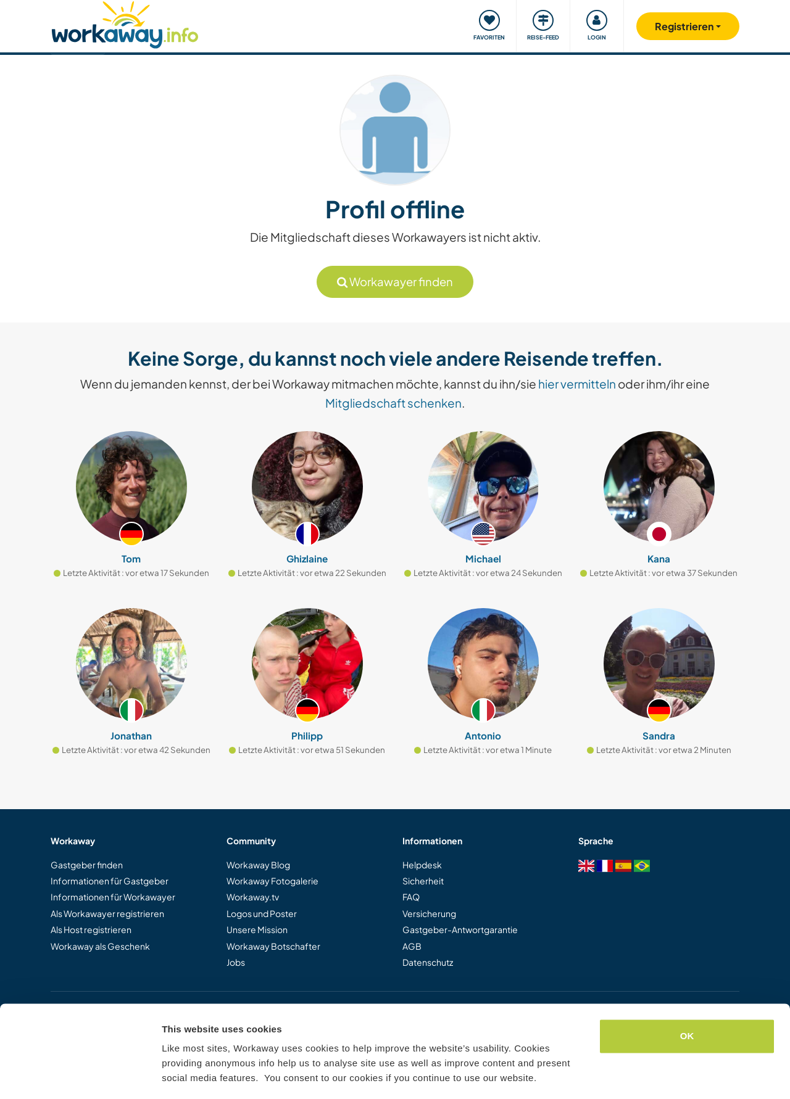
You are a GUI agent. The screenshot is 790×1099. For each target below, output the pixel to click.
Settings (180, 1074)
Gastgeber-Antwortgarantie (460, 929)
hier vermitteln (577, 383)
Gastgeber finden (87, 864)
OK (687, 999)
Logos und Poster (262, 913)
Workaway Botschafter (273, 946)
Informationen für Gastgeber (109, 880)
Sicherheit (423, 880)
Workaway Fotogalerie (272, 880)
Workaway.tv (253, 896)
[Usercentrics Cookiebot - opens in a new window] (80, 1075)
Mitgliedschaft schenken (393, 402)
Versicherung (429, 913)
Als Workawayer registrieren (107, 913)
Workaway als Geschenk (100, 946)
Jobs (236, 962)
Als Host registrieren (91, 929)
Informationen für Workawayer (113, 896)
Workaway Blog (258, 864)
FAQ (411, 896)
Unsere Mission (257, 929)
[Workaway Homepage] (125, 23)
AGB (412, 946)
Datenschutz (427, 962)
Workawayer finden (395, 281)
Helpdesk (422, 864)
